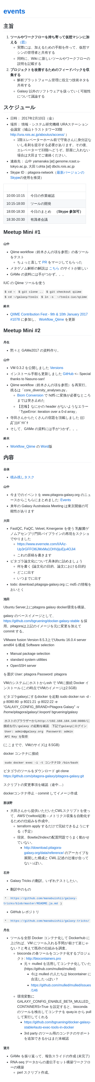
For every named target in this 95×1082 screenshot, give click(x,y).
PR (44, 262)
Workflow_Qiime (51, 319)
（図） (23, 42)
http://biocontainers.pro (43, 958)
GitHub (68, 374)
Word (45, 446)
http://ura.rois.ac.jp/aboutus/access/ (37, 134)
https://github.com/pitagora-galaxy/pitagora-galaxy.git (43, 776)
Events (65, 500)
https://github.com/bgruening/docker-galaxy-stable (41, 621)
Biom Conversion (30, 395)
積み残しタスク (22, 477)
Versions (56, 368)
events (14, 11)
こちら (54, 268)
